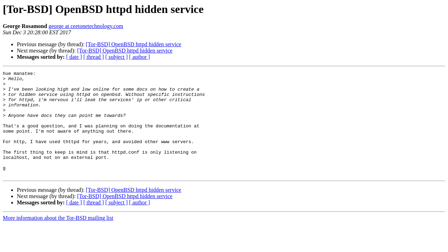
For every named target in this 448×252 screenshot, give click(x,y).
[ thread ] (93, 57)
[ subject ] (116, 57)
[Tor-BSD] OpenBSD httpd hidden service (133, 44)
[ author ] (139, 57)
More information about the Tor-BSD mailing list (58, 239)
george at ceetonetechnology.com (86, 26)
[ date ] (74, 57)
